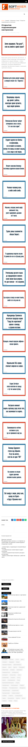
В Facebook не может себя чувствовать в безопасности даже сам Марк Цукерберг (15, 651)
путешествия (6, 693)
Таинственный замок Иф (14, 601)
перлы (22, 685)
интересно (15, 672)
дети (10, 667)
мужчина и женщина (8, 683)
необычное (6, 685)
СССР (17, 659)
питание (5, 688)
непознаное (14, 685)
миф (18, 680)
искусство (13, 675)
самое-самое (15, 693)
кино (19, 675)
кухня (4, 680)
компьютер (5, 677)
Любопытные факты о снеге (15, 625)
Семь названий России (14, 637)
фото (23, 698)
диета (15, 667)
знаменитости (6, 672)
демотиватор (17, 664)
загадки (12, 670)
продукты (22, 688)
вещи (17, 662)
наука (17, 683)
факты (18, 698)
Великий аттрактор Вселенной (16, 619)
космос (13, 677)
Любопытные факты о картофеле (17, 595)
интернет (5, 675)
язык (15, 701)
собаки (4, 695)
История (5, 659)
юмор (17, 20)
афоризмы (13, 20)
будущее (11, 662)
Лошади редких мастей (14, 631)
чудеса (4, 701)
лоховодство (11, 680)
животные (5, 670)
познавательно (13, 688)
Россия (11, 659)
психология (15, 690)
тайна (4, 698)
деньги (4, 667)
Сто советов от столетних (10, 708)
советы (11, 695)
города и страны (7, 664)
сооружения (18, 695)
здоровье (19, 670)
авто (22, 659)
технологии (11, 698)
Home (3, 20)
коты (18, 677)
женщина (21, 667)
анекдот (7, 20)
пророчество (6, 690)
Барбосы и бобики (13, 643)
